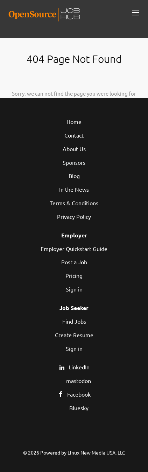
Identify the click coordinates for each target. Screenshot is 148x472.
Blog (74, 175)
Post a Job (74, 261)
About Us (74, 148)
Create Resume (74, 334)
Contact (74, 135)
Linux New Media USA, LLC (96, 452)
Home (74, 121)
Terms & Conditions (74, 202)
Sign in (74, 289)
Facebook (79, 394)
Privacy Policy (74, 216)
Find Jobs (74, 321)
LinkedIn (79, 366)
